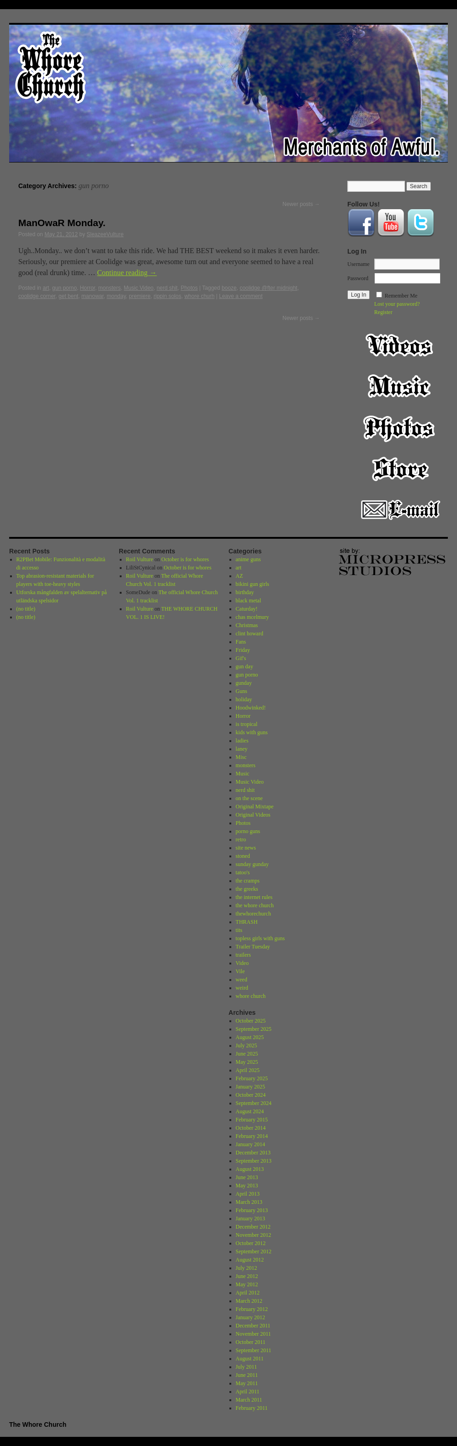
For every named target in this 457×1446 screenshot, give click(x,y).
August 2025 (250, 1037)
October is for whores (185, 559)
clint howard (249, 633)
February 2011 (252, 1408)
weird (242, 988)
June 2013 (247, 1177)
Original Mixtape (255, 806)
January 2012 (250, 1317)
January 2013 (250, 1218)
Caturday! (247, 609)
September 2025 (253, 1029)
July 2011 (246, 1367)
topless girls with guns (260, 938)
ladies (242, 740)
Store (400, 468)
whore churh (199, 296)
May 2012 (247, 1284)
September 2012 (253, 1251)
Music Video (139, 288)
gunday (244, 683)
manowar (92, 296)
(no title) (26, 609)
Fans (241, 642)
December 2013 (253, 1152)
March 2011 (249, 1400)
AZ (239, 576)
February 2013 (252, 1210)
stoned (243, 856)
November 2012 (253, 1235)
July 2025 (246, 1045)
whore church (251, 996)
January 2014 (250, 1144)
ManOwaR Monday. (62, 222)
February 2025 (252, 1078)
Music (400, 386)
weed (241, 979)
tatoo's (243, 872)
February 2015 (252, 1119)
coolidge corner (36, 296)
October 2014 (251, 1128)
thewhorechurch (253, 913)
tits (239, 930)
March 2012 (249, 1301)
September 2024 (253, 1103)
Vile (240, 971)
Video (400, 345)
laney (242, 749)
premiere (139, 296)
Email (400, 510)
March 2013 (249, 1202)
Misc (241, 757)
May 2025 (247, 1062)
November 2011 (253, 1334)
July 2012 (246, 1268)
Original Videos (253, 815)
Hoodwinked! (251, 707)
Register (383, 312)
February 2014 (252, 1136)
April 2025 (248, 1070)
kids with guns (252, 732)
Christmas (247, 625)
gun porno (64, 288)
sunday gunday (252, 864)
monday (116, 296)
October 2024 (251, 1095)
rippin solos (167, 296)
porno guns (248, 831)
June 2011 (247, 1375)
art (46, 288)
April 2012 (248, 1292)
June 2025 (247, 1054)
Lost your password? (397, 304)
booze (229, 288)
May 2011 (247, 1383)
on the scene (249, 798)
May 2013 (247, 1185)
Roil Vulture (139, 559)
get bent (68, 296)
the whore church (255, 905)
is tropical (247, 724)
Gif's (241, 658)
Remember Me (401, 295)
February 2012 (252, 1309)
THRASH (247, 922)
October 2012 (251, 1243)
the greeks (247, 889)
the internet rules (254, 897)
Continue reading (127, 272)
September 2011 (253, 1350)
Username (358, 264)
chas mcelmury (252, 617)
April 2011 (248, 1391)
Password (357, 278)
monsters (109, 288)
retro (241, 839)
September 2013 (253, 1161)
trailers (243, 955)
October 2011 (251, 1342)
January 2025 (250, 1086)
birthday (245, 592)
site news (246, 848)
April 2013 (248, 1194)
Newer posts (301, 204)
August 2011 (250, 1358)
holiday (244, 699)
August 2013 (250, 1169)
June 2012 (247, 1276)
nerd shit (167, 288)
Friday (243, 650)
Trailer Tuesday (253, 946)
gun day (244, 666)
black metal (248, 600)
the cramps (248, 880)
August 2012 (250, 1259)
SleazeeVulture (104, 234)
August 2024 (250, 1111)
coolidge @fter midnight (268, 288)
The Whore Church (37, 1424)
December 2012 (253, 1227)
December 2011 (253, 1325)
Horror (87, 288)
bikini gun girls (252, 584)
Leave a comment (240, 296)
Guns (241, 691)
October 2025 (251, 1021)
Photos (189, 288)
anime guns (248, 559)
